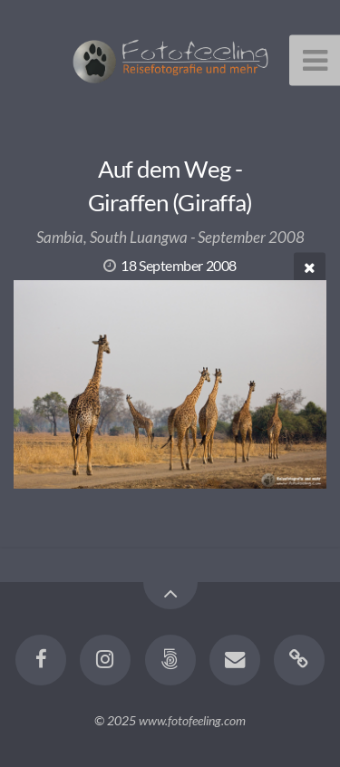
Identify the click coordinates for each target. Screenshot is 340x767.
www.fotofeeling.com (192, 720)
